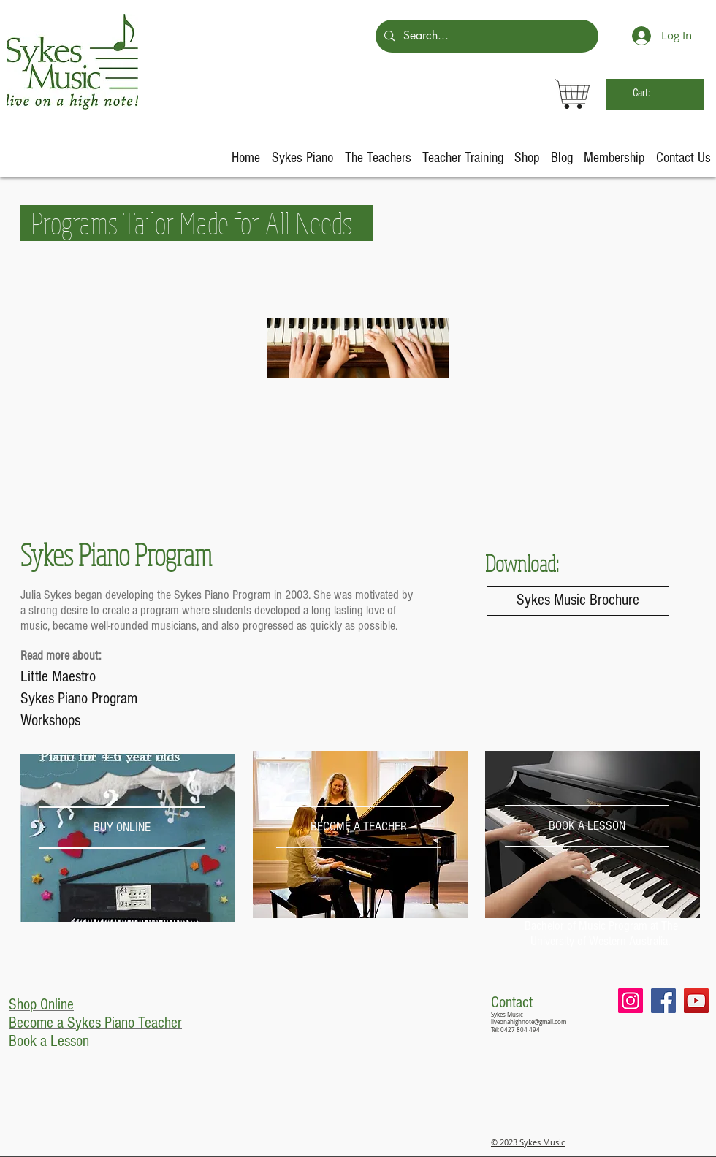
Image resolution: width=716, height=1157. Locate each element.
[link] (654, 92)
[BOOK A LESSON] (587, 826)
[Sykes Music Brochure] (578, 601)
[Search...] (485, 36)
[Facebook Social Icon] (663, 1000)
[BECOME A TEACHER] (358, 826)
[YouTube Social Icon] (696, 1000)
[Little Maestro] (97, 677)
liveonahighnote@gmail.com (528, 1022)
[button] (302, 158)
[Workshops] (97, 721)
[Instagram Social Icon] (630, 1000)
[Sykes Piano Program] (97, 699)
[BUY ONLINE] (121, 827)
